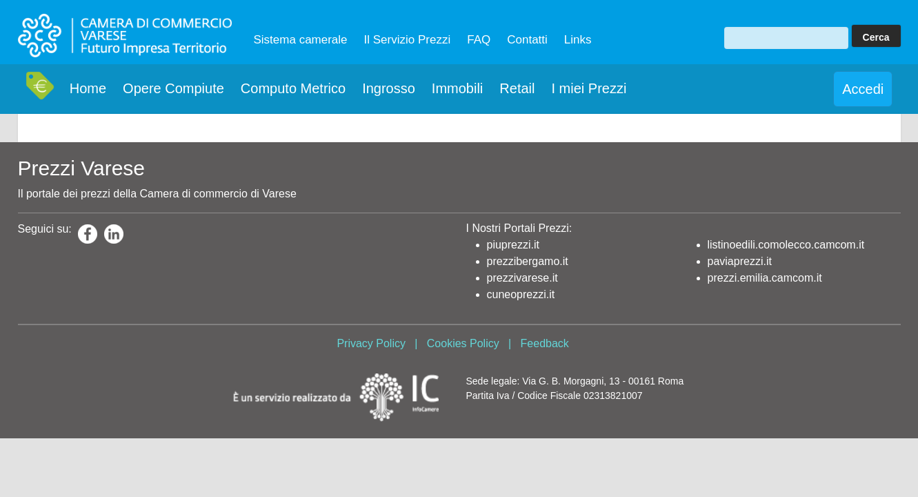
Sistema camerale (301, 39)
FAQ (478, 39)
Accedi (863, 89)
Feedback (545, 343)
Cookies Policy (463, 343)
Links (578, 39)
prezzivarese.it (522, 278)
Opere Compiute (173, 88)
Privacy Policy (371, 343)
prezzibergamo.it (527, 261)
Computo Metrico (293, 88)
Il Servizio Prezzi (407, 39)
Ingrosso (388, 88)
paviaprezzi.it (740, 261)
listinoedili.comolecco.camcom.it (786, 245)
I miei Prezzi (588, 88)
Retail (517, 88)
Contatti (527, 39)
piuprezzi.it (513, 245)
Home (88, 88)
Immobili (457, 88)
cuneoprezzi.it (521, 294)
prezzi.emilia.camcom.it (765, 278)
